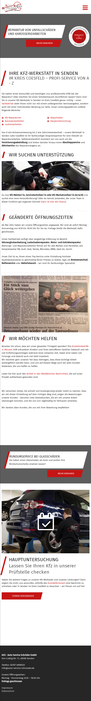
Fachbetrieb (8, 103)
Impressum (7, 688)
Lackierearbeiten (13, 124)
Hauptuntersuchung (60, 121)
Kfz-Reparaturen (13, 117)
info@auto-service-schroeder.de (18, 668)
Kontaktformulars (56, 583)
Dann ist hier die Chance (53, 201)
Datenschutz (8, 691)
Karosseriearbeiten (14, 121)
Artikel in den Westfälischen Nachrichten (47, 373)
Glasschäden (56, 117)
